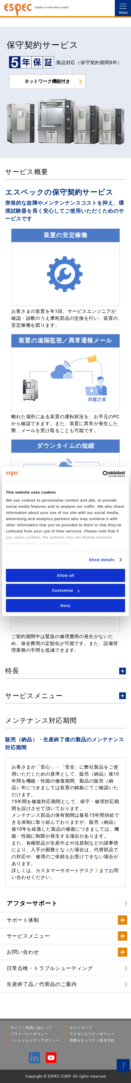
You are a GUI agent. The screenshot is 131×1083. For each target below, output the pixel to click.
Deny (65, 605)
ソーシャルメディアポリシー (35, 1040)
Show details (102, 559)
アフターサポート (32, 903)
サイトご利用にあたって (31, 1028)
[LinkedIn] (35, 1061)
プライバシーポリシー (29, 1034)
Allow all (65, 575)
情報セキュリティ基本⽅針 (92, 1040)
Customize (65, 590)
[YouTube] (51, 1060)
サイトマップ (80, 1028)
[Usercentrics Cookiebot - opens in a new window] (102, 474)
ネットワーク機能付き (47, 81)
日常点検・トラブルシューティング (50, 968)
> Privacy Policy (55, 543)
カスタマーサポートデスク (65, 870)
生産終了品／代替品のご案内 (42, 984)
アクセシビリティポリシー (92, 1034)
